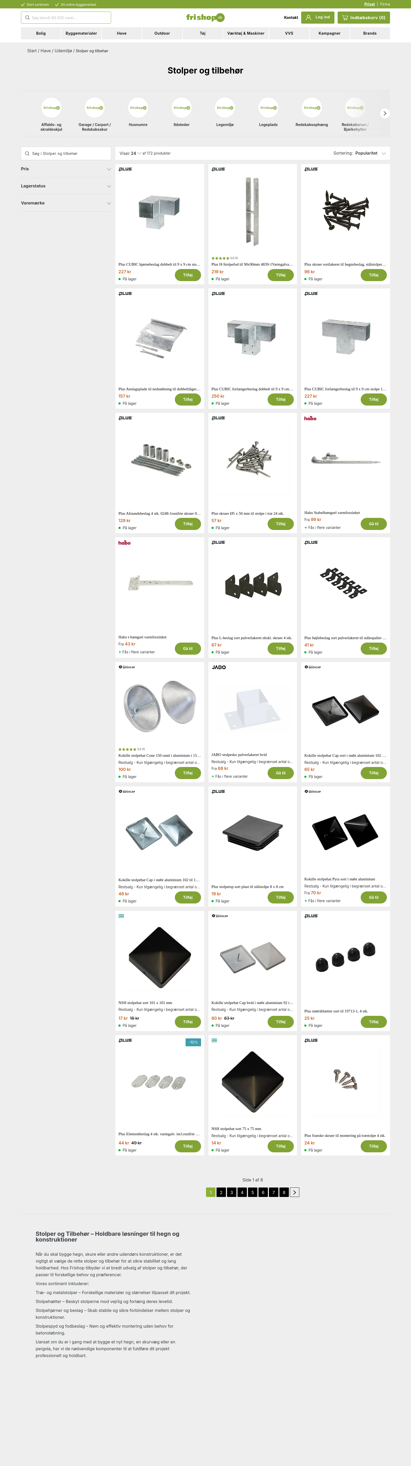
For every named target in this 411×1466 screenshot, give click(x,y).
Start (32, 50)
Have (46, 50)
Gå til (373, 524)
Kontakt (291, 17)
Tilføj (187, 275)
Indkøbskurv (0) (364, 17)
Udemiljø (63, 50)
